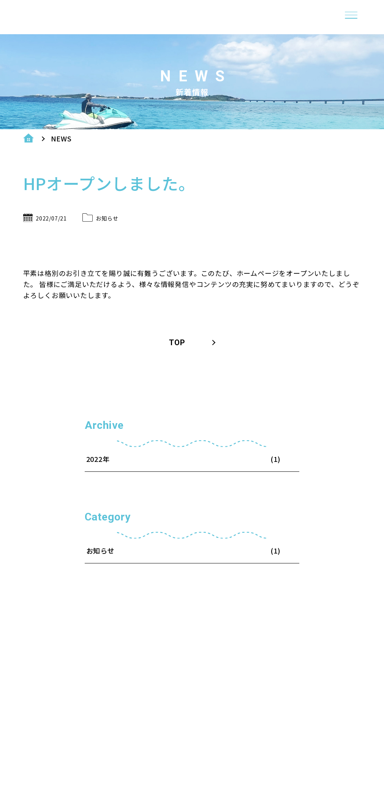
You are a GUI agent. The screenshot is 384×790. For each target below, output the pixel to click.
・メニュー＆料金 (291, 746)
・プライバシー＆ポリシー (309, 733)
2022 (94, 459)
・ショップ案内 (287, 721)
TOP (177, 342)
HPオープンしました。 (109, 183)
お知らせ (107, 218)
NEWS (61, 138)
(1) (275, 550)
